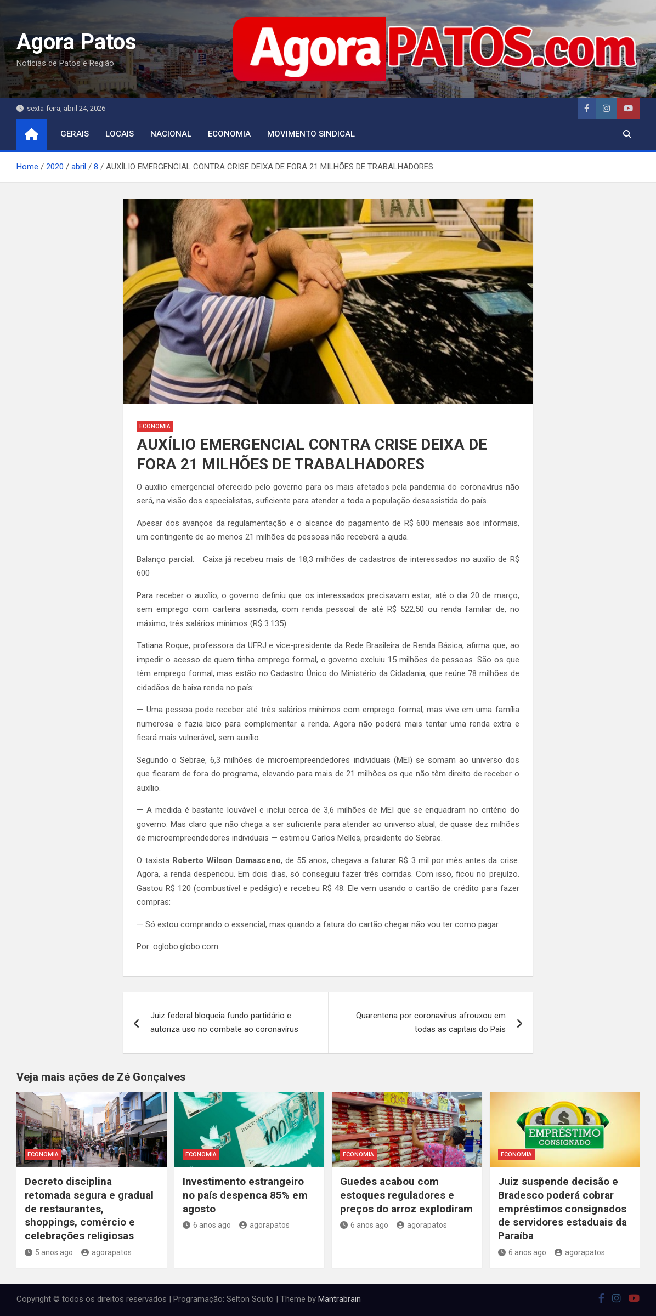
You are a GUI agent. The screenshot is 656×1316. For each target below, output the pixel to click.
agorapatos (106, 1252)
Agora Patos (76, 42)
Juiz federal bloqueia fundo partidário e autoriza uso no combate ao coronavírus (224, 1023)
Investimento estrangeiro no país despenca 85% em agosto (245, 1195)
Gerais (74, 134)
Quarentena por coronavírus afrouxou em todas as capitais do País (431, 1023)
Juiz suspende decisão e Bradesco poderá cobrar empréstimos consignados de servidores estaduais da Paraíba (562, 1208)
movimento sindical (311, 134)
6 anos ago (207, 1225)
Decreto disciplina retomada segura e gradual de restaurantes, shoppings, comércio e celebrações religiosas (89, 1208)
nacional (170, 134)
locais (119, 134)
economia (229, 134)
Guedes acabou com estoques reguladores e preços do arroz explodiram (406, 1195)
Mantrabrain (339, 1299)
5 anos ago (49, 1252)
